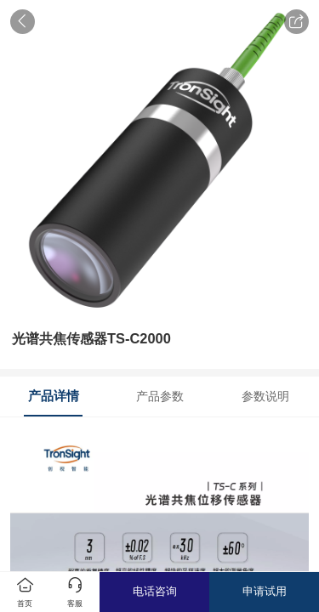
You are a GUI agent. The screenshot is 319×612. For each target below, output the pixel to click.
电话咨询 (155, 591)
